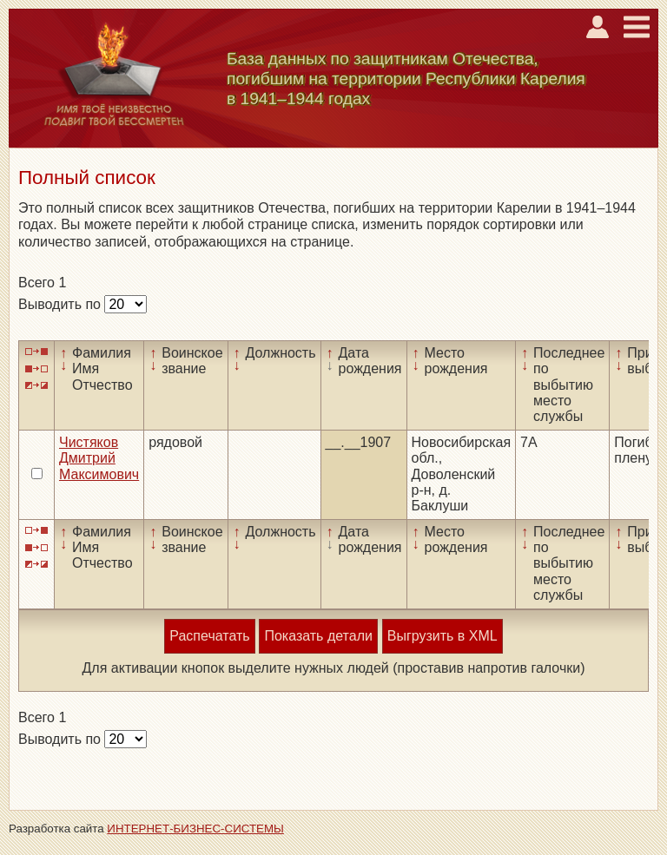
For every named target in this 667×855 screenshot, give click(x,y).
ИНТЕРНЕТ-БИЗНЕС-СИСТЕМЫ (195, 828)
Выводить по (61, 304)
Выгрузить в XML (442, 635)
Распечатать (209, 635)
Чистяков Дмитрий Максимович (99, 458)
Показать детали (318, 635)
